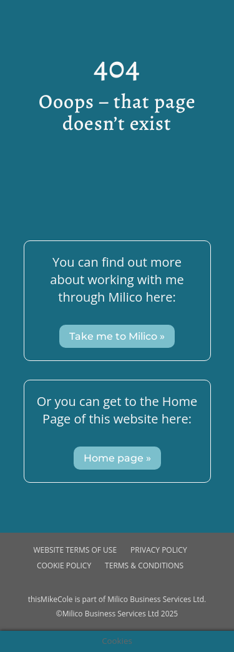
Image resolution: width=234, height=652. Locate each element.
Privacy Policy (158, 550)
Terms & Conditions (144, 565)
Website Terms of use (75, 550)
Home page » (117, 458)
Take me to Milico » (117, 336)
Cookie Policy (64, 565)
